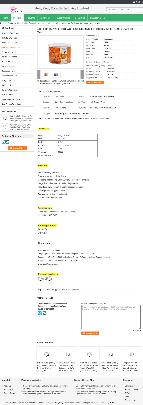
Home (5, 18)
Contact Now (96, 83)
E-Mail (127, 393)
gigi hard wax (60, 290)
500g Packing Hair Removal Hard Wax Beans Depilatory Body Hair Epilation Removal (131, 367)
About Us (31, 18)
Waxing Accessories (9, 57)
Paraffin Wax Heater (9, 43)
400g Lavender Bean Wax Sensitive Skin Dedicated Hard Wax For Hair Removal (67, 367)
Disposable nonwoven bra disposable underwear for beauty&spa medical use (96, 387)
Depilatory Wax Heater (10, 33)
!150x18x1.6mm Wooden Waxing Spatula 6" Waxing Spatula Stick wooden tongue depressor (96, 393)
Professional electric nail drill (12, 99)
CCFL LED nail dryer (9, 90)
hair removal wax (72, 290)
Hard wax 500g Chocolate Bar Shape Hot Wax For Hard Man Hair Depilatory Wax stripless (21, 118)
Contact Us (80, 18)
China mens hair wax (20, 403)
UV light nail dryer (8, 85)
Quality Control (63, 18)
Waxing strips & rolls (9, 52)
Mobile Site (130, 400)
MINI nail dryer (7, 95)
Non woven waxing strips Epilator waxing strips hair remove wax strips (45, 387)
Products (17, 18)
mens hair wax (48, 290)
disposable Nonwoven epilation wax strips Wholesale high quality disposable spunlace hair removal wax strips (44, 393)
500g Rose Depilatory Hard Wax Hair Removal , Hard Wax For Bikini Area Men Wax (111, 367)
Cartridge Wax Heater (10, 38)
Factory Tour (45, 18)
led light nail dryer (8, 81)
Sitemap (128, 397)
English (138, 2)
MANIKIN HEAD (8, 62)
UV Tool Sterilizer (8, 66)
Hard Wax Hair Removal (26, 23)
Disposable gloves (8, 71)
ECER (112, 403)
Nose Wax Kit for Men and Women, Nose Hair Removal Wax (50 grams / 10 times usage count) (89, 368)
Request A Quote (97, 18)
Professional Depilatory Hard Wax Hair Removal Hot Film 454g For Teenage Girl (46, 367)
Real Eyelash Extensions (11, 104)
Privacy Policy (5, 403)
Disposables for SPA (9, 76)
